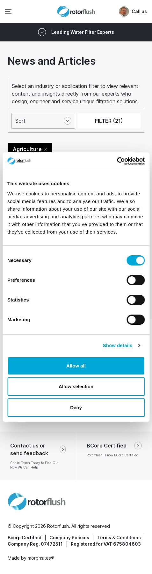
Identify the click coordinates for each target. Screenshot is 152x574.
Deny (76, 407)
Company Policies (69, 537)
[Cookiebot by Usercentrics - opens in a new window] (117, 161)
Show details (118, 345)
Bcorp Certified (24, 537)
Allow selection (76, 386)
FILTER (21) (109, 121)
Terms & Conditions (119, 537)
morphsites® (41, 558)
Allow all (76, 365)
